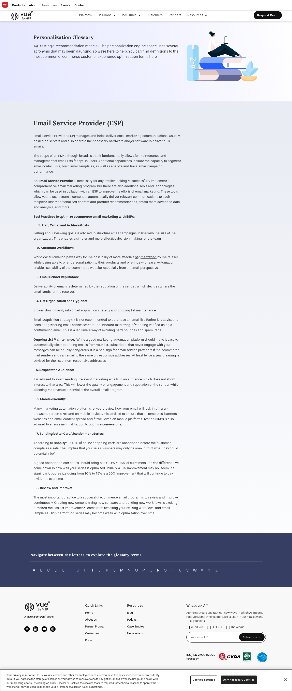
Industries (129, 15)
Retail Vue (195, 627)
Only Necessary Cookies (238, 679)
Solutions (105, 15)
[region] (146, 680)
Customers (154, 15)
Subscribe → (252, 637)
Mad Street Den (36, 616)
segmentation (146, 257)
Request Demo (267, 15)
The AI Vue (235, 627)
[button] (18, 5)
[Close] (285, 679)
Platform (85, 15)
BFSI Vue (215, 627)
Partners (175, 15)
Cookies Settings (204, 679)
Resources (195, 15)
